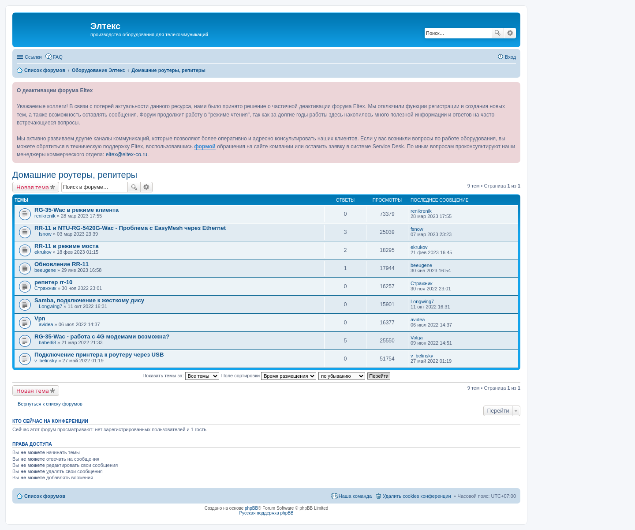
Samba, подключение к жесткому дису (89, 300)
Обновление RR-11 (61, 264)
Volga (417, 337)
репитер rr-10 (53, 282)
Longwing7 (50, 306)
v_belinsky (45, 360)
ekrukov (43, 252)
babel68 (47, 342)
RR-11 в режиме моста (66, 246)
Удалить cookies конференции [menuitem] (417, 496)
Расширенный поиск (510, 33)
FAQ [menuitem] (58, 57)
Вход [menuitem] (510, 57)
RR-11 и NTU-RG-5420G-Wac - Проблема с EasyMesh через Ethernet (130, 228)
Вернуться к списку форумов (50, 403)
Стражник (45, 288)
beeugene (45, 270)
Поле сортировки (268, 375)
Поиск (497, 33)
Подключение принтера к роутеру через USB (99, 354)
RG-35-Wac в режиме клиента (76, 210)
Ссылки (33, 57)
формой (205, 146)
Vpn (39, 318)
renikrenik (45, 215)
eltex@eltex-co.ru (126, 154)
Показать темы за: (180, 375)
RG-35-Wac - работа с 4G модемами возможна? (101, 336)
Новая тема (32, 187)
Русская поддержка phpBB (266, 513)
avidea (46, 324)
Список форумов (44, 496)
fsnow (45, 234)
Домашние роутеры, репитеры (74, 175)
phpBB (251, 508)
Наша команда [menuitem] (355, 496)
